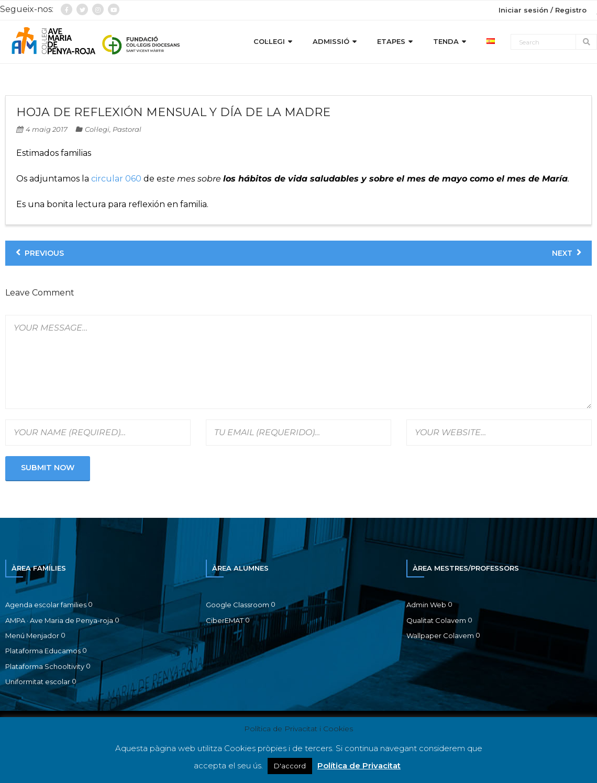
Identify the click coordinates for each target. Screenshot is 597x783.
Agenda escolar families (45, 604)
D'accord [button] (290, 766)
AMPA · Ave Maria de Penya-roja (59, 620)
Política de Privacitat (359, 765)
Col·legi (97, 129)
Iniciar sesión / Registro (543, 10)
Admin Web (426, 604)
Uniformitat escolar (37, 681)
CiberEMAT (225, 620)
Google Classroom (237, 604)
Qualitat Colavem (436, 620)
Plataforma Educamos (43, 650)
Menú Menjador (32, 635)
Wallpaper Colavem (440, 635)
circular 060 (116, 179)
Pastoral (127, 129)
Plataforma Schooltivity (44, 666)
